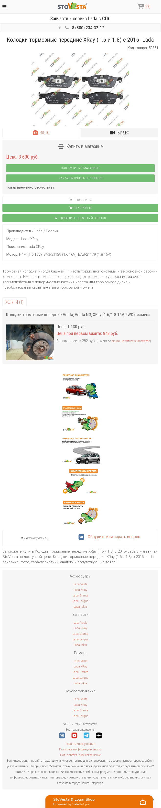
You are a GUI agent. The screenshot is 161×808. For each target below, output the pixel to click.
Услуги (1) (14, 302)
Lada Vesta (80, 584)
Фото (41, 132)
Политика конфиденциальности (80, 749)
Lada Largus (80, 601)
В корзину (80, 200)
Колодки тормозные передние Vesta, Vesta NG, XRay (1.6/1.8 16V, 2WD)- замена (78, 314)
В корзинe (80, 208)
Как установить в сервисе (80, 178)
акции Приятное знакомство (131, 341)
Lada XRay (80, 590)
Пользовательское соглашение (80, 755)
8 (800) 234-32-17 (88, 27)
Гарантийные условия (80, 744)
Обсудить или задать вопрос (109, 536)
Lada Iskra (80, 606)
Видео (119, 132)
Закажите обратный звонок (80, 218)
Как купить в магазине (80, 168)
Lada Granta (80, 595)
